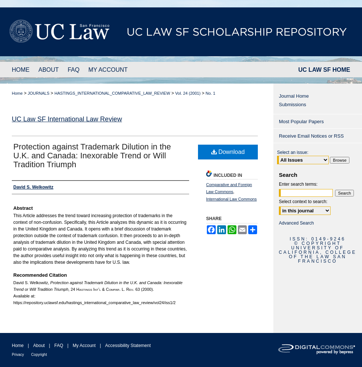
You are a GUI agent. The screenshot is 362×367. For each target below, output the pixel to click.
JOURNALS (38, 93)
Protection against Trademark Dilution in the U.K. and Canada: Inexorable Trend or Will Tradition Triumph (92, 155)
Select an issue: (292, 152)
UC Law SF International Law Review (67, 119)
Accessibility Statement (128, 345)
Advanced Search (296, 223)
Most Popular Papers (301, 121)
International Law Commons (231, 199)
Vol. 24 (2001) (188, 93)
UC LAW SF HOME (324, 70)
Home (17, 93)
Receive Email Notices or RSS (311, 136)
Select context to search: (303, 201)
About (39, 345)
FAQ (58, 345)
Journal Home (294, 96)
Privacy (18, 355)
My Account (84, 345)
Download (228, 152)
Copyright (39, 355)
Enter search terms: (298, 184)
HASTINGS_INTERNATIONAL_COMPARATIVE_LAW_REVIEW (112, 93)
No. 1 (210, 93)
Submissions (292, 104)
